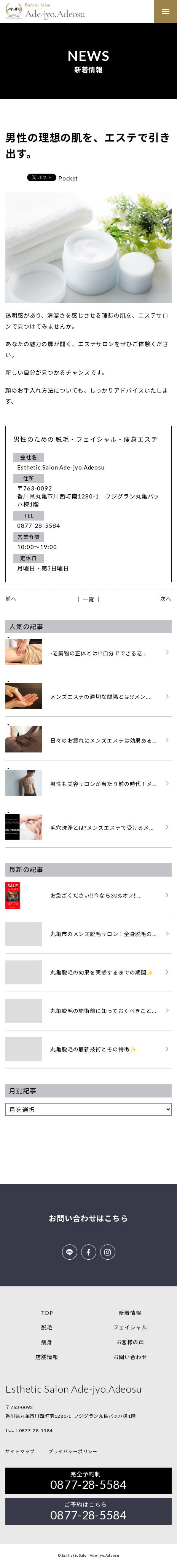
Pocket (68, 178)
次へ (166, 599)
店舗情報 (46, 1357)
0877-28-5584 (36, 1430)
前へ (11, 599)
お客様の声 (130, 1342)
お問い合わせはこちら (88, 1218)
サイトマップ (20, 1451)
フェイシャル (130, 1327)
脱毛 (47, 1327)
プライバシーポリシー (72, 1451)
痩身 (47, 1342)
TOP (47, 1313)
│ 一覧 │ (88, 599)
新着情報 (130, 1313)
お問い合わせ (130, 1357)
